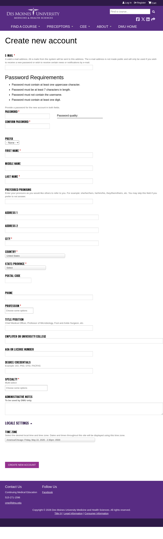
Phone (9, 293)
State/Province (15, 264)
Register (141, 3)
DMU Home (127, 26)
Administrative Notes (18, 397)
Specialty (11, 379)
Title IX (58, 513)
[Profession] (18, 311)
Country (10, 252)
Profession (12, 306)
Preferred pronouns (18, 190)
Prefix (9, 139)
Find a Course (24, 26)
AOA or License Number (19, 349)
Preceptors (58, 26)
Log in (128, 3)
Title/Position (14, 319)
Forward (153, 18)
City (7, 239)
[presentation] (30, 452)
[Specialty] (18, 388)
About (102, 26)
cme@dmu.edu (13, 503)
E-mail (9, 55)
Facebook (137, 18)
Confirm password (16, 122)
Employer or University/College (25, 336)
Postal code (12, 276)
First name (12, 151)
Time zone (11, 432)
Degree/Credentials (18, 362)
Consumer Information (96, 513)
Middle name (13, 164)
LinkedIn (148, 18)
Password (11, 112)
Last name (11, 177)
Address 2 (11, 226)
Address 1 (11, 213)
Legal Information (73, 513)
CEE (83, 26)
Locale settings (17, 423)
